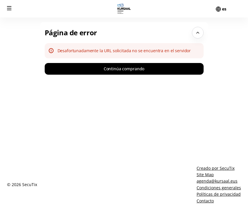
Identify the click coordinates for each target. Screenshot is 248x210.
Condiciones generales (219, 187)
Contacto (205, 201)
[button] (9, 8)
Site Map (205, 174)
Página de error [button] (71, 32)
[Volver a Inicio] (124, 9)
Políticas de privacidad (219, 194)
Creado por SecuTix (216, 168)
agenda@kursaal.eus (217, 181)
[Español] (224, 9)
